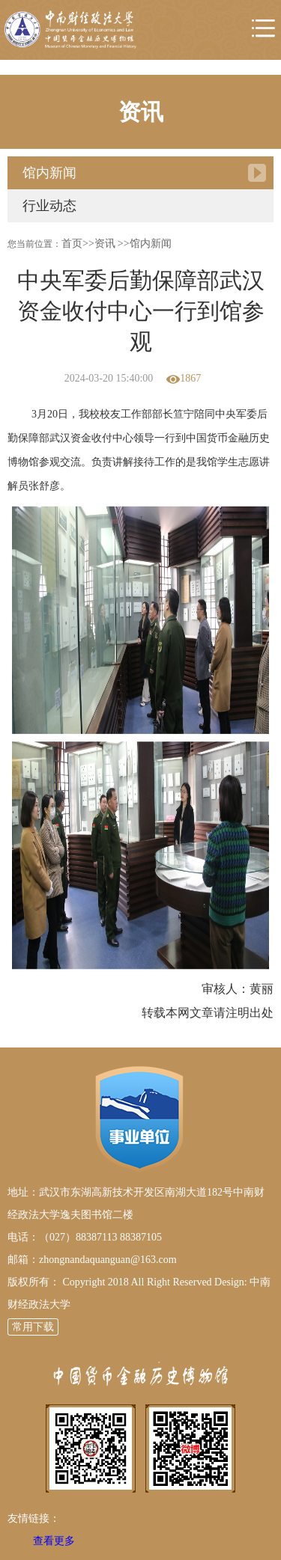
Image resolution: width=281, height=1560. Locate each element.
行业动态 (49, 205)
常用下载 (33, 1327)
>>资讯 (98, 243)
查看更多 (54, 1541)
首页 (71, 243)
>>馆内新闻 (145, 243)
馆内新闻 (49, 172)
